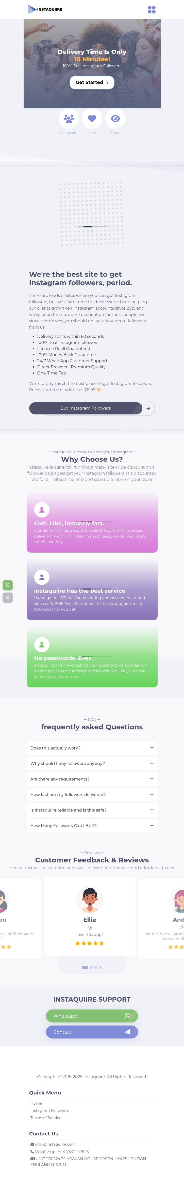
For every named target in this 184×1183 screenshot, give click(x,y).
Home (36, 1103)
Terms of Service (45, 1117)
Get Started (92, 82)
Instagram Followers (49, 1110)
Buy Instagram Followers (86, 408)
